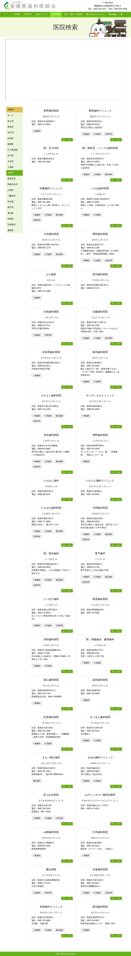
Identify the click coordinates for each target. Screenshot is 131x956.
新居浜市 (12, 178)
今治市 (11, 161)
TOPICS (28, 14)
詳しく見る (67, 140)
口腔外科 (108, 134)
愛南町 (11, 230)
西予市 (11, 207)
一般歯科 (36, 131)
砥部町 (11, 144)
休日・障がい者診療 (73, 14)
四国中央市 (13, 184)
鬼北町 (11, 213)
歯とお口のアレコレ (95, 14)
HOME (17, 14)
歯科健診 (113, 14)
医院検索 (56, 14)
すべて (11, 115)
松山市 (11, 121)
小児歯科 (97, 134)
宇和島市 (12, 224)
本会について (42, 14)
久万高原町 (13, 150)
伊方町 (11, 201)
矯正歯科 (108, 174)
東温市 (11, 127)
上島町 (11, 167)
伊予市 (11, 132)
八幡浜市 (12, 196)
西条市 (11, 173)
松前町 (11, 138)
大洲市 (11, 190)
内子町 (11, 155)
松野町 (11, 219)
